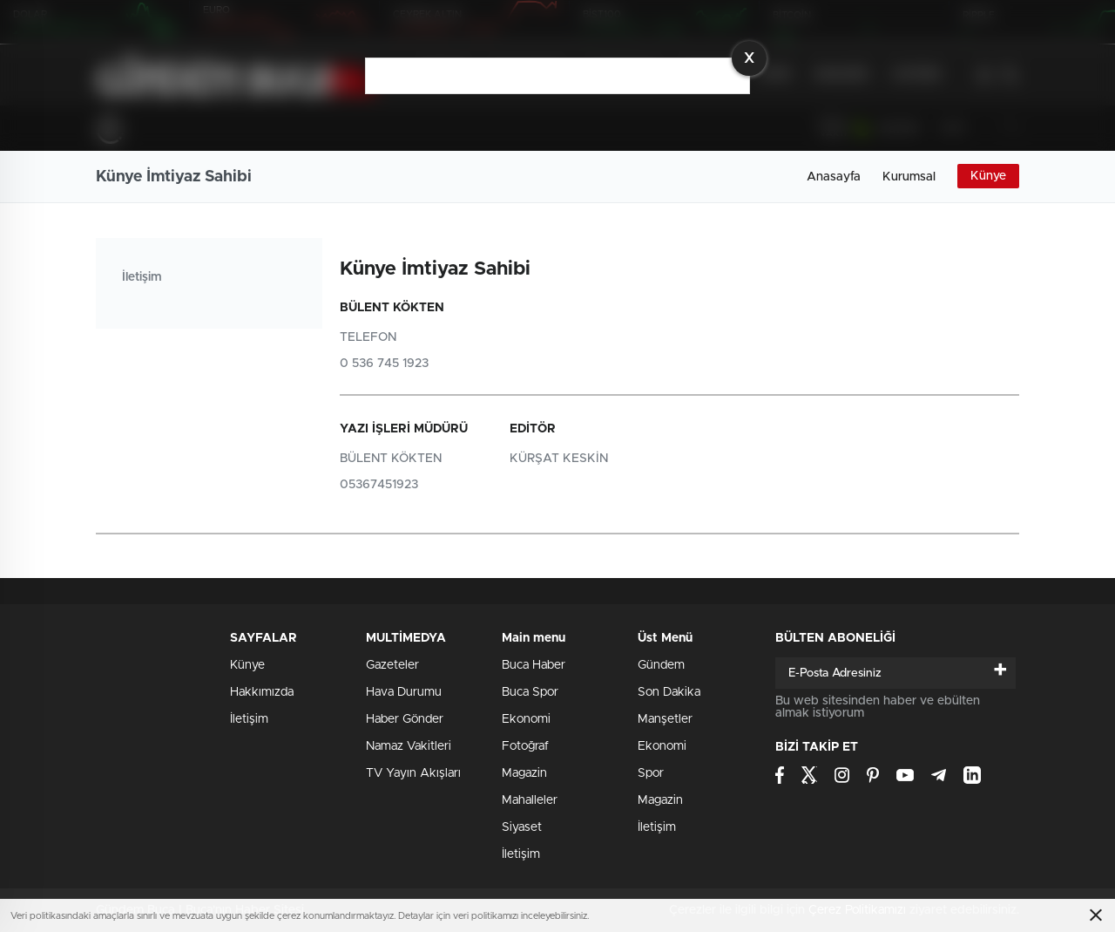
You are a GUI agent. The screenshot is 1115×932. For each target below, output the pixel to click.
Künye (988, 176)
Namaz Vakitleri (408, 746)
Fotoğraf (525, 746)
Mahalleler (530, 800)
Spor (651, 773)
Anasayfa (834, 177)
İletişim (141, 277)
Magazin (524, 773)
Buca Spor (530, 692)
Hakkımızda (262, 692)
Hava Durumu (404, 692)
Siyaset (522, 827)
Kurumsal (909, 177)
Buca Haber (533, 665)
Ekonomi (526, 719)
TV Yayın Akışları (413, 773)
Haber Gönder (404, 719)
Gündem (661, 665)
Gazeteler (392, 665)
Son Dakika (669, 692)
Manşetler (665, 719)
